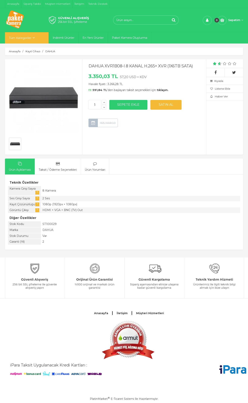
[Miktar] (94, 104)
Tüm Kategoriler (20, 38)
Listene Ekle (220, 88)
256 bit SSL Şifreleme (72, 22)
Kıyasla (216, 80)
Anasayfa (101, 313)
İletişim (122, 313)
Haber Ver (219, 96)
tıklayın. (162, 90)
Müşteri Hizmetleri (150, 313)
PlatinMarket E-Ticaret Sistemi (112, 399)
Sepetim (235, 20)
